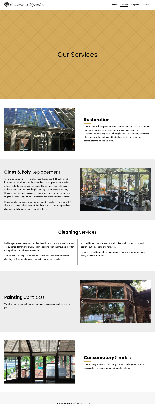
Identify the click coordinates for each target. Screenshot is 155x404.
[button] (6, 129)
